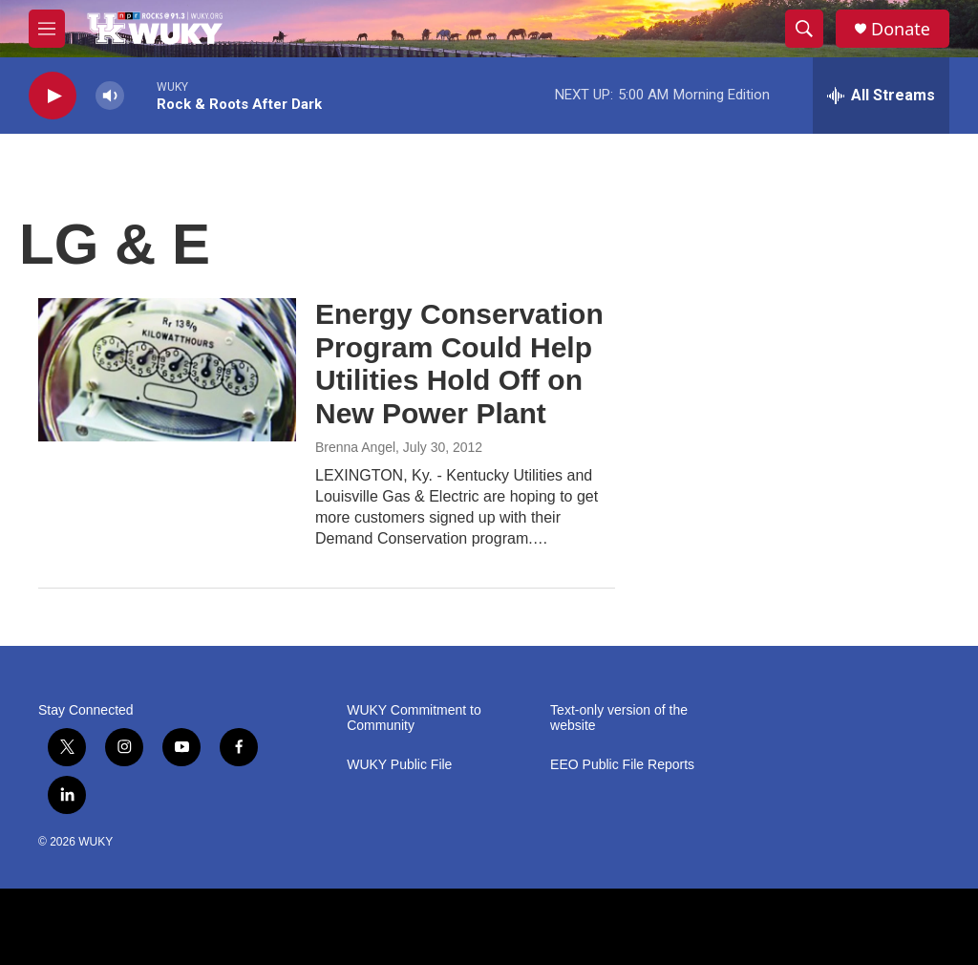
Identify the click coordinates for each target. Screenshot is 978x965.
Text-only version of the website (619, 718)
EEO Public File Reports (622, 765)
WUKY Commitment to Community (414, 718)
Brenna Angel (355, 447)
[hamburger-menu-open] (47, 29)
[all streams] (881, 95)
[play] (52, 96)
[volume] (110, 96)
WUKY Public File (399, 765)
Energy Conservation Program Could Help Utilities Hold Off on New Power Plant (459, 363)
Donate (900, 29)
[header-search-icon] (804, 29)
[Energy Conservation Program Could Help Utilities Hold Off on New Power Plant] (167, 369)
